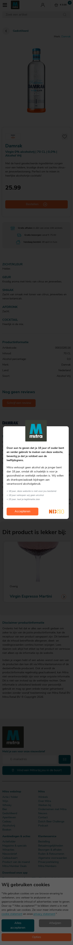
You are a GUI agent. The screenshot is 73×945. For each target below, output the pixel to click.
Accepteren (22, 511)
